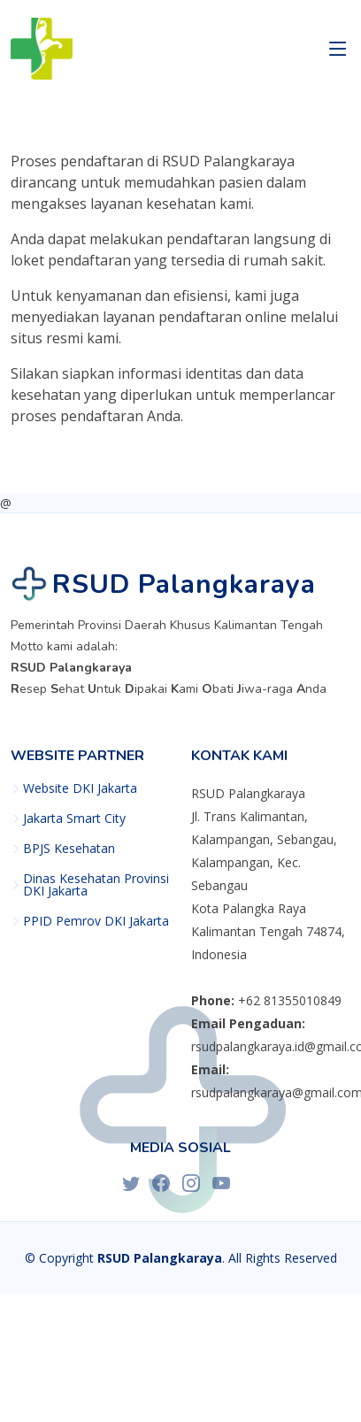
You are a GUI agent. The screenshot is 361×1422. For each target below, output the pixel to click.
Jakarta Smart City (74, 818)
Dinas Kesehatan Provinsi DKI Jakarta (96, 884)
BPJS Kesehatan (69, 848)
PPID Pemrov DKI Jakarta (96, 921)
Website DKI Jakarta (80, 788)
